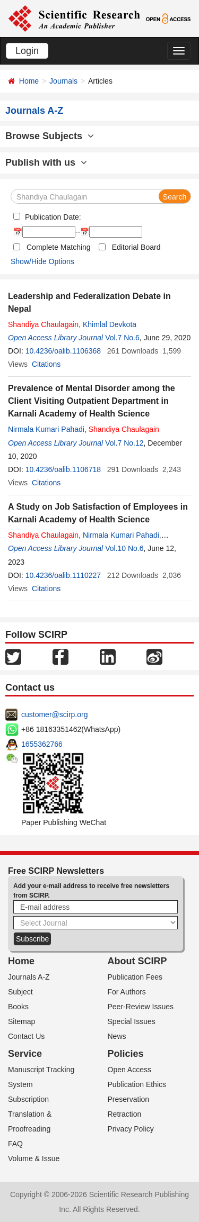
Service (25, 1053)
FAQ (15, 1143)
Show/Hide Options (42, 261)
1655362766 (42, 744)
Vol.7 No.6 (122, 337)
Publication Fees (135, 977)
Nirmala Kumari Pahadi (46, 429)
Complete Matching (59, 247)
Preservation (129, 1099)
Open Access (130, 1069)
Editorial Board (136, 247)
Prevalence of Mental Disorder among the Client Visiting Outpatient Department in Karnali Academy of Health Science (91, 401)
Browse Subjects (49, 136)
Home (29, 81)
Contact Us (26, 1036)
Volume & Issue (33, 1158)
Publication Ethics (137, 1084)
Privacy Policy (131, 1129)
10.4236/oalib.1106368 (63, 351)
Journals (63, 81)
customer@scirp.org (54, 714)
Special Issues (131, 1021)
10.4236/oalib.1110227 (63, 575)
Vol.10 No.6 (124, 548)
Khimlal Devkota (109, 324)
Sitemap (21, 1021)
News (117, 1036)
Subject (20, 992)
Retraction (125, 1114)
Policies (126, 1053)
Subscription (28, 1099)
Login (27, 51)
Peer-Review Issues (141, 1006)
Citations (46, 364)
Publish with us (46, 162)
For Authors (127, 992)
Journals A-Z (29, 977)
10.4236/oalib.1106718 (63, 469)
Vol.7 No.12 (124, 443)
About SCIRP (137, 961)
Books (18, 1006)
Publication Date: (52, 217)
